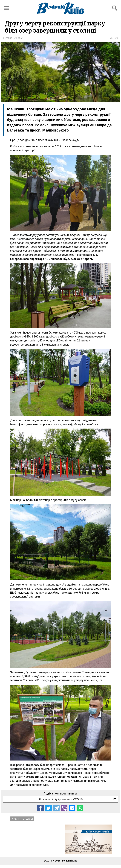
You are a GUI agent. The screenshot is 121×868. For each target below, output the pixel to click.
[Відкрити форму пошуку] (115, 8)
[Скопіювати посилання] (115, 799)
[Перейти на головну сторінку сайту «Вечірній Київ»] (60, 8)
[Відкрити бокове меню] (6, 8)
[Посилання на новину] (60, 799)
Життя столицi (23, 819)
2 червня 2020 (10, 38)
